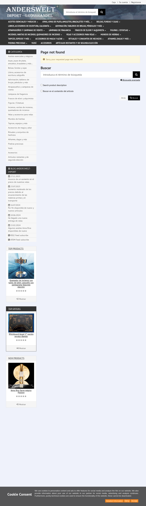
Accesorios (46, 43)
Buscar (134, 98)
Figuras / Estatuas (120, 30)
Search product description (55, 85)
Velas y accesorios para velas (81, 34)
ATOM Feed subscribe (18, 239)
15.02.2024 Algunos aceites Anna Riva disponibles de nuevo (19, 228)
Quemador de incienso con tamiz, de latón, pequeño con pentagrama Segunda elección (21, 283)
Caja (114, 2)
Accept (134, 501)
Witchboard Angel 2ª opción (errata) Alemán (21, 335)
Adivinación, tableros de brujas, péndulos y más (79, 26)
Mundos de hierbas (111, 34)
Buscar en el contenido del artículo (58, 91)
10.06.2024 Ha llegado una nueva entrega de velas (17, 218)
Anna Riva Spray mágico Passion (21, 391)
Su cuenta (123, 2)
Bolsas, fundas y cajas (108, 21)
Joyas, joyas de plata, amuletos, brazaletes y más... (67, 21)
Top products (16, 248)
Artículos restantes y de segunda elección (77, 43)
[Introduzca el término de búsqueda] (81, 12)
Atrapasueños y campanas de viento (26, 30)
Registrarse (136, 2)
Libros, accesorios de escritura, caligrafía (29, 26)
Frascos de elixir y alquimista (90, 30)
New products (16, 358)
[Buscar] (101, 12)
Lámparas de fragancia (60, 30)
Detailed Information (114, 501)
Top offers (14, 308)
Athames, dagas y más (119, 39)
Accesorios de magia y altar (49, 39)
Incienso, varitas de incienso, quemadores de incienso (35, 34)
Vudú (34, 43)
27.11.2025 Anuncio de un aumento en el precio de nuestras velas (21, 179)
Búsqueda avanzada (130, 80)
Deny (127, 501)
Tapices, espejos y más (19, 39)
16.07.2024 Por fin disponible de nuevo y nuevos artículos (21, 208)
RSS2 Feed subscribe (18, 235)
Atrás (123, 98)
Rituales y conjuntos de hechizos (86, 39)
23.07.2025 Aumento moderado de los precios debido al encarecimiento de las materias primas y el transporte (19, 193)
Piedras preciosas (17, 43)
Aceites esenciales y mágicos (23, 21)
